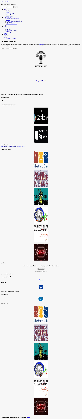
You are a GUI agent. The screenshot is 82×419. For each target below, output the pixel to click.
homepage (41, 44)
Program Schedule (41, 80)
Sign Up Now (41, 269)
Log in (28, 417)
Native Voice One (5, 1)
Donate (41, 279)
